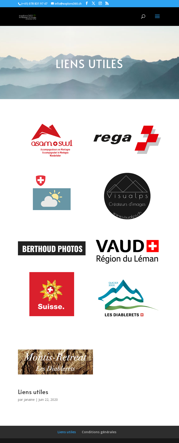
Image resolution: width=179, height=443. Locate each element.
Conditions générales (99, 432)
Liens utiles (67, 432)
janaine (29, 399)
